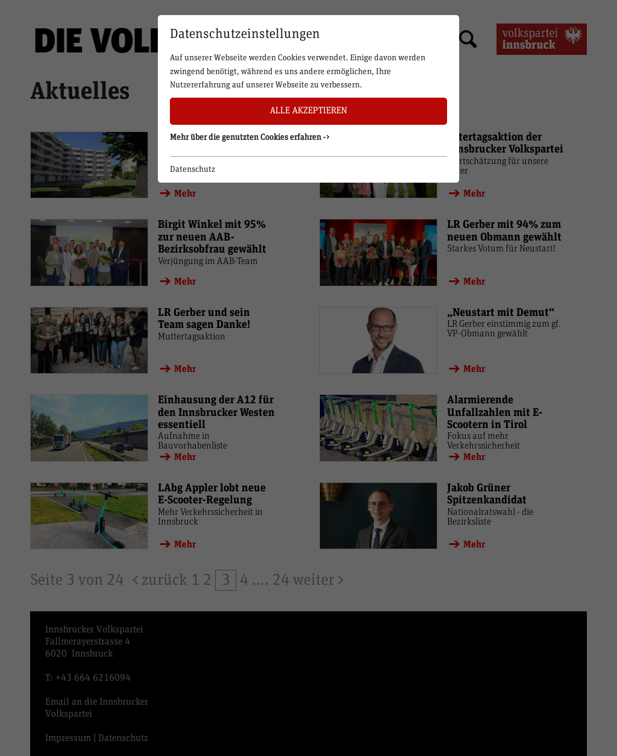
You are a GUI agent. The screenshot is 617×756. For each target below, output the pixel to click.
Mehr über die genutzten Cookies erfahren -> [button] (250, 137)
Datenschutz (192, 169)
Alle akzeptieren (308, 110)
